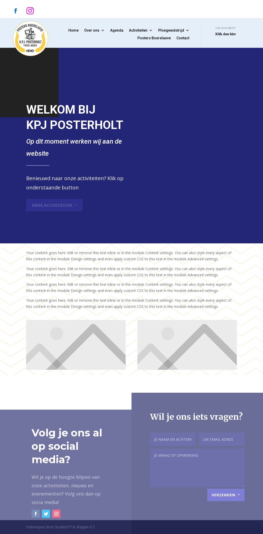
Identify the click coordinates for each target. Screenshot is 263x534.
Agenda (116, 30)
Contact (182, 38)
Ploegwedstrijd (171, 30)
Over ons (91, 30)
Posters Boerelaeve (154, 38)
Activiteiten (138, 30)
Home (73, 30)
